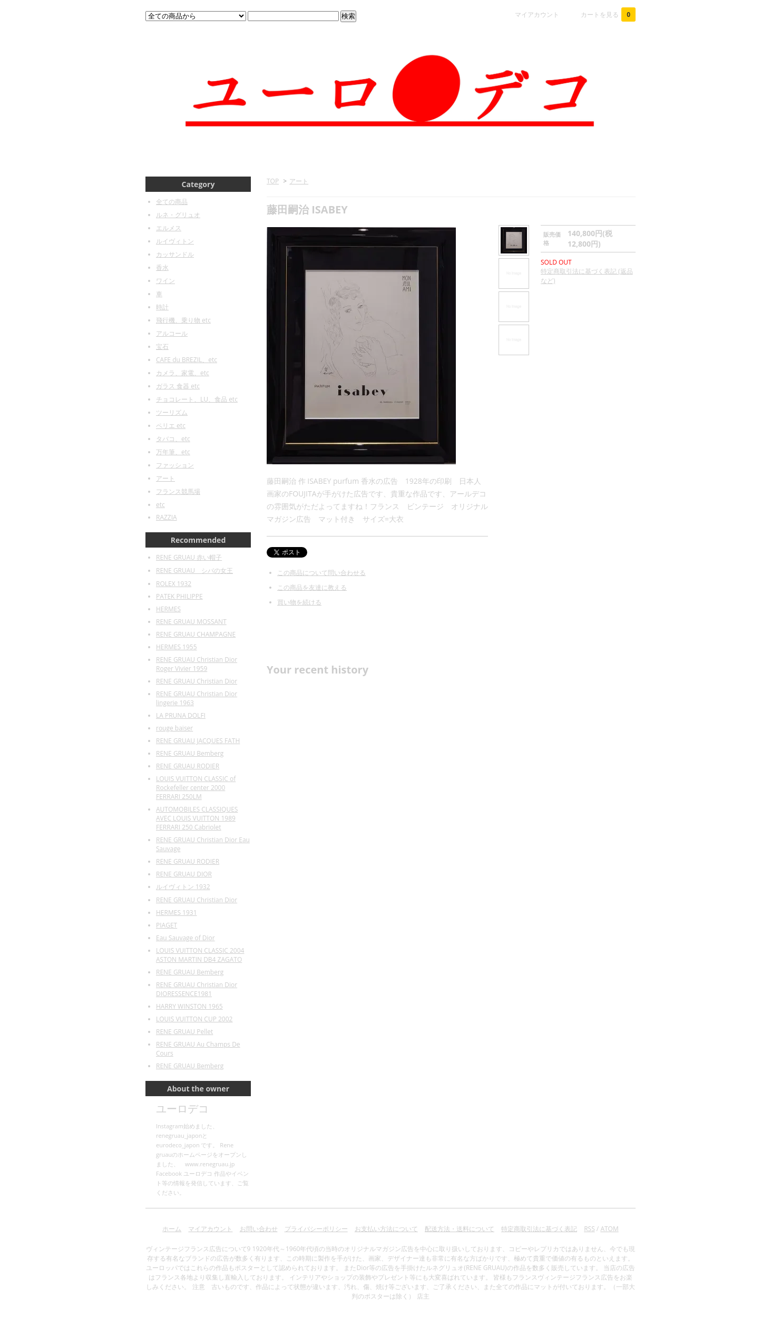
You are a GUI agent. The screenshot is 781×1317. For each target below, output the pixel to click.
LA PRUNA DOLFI (181, 715)
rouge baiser (174, 728)
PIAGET (166, 925)
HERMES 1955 (176, 646)
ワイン (165, 280)
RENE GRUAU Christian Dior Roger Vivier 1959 (196, 664)
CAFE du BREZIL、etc (186, 359)
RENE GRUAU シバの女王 (194, 570)
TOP (273, 181)
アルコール (172, 333)
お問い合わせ (259, 1228)
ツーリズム (172, 412)
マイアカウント (537, 14)
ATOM (609, 1228)
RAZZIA (166, 517)
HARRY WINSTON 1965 (189, 1006)
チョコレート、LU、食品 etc (197, 399)
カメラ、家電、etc (182, 372)
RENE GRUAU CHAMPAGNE (196, 634)
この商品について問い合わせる (321, 572)
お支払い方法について (386, 1228)
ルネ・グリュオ (178, 214)
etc (160, 504)
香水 (162, 267)
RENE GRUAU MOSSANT (191, 621)
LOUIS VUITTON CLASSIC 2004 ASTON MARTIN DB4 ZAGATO (200, 955)
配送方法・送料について (459, 1228)
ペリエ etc (171, 425)
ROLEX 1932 (173, 583)
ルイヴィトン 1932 (183, 886)
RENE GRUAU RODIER (187, 766)
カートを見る (608, 14)
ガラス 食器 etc (178, 386)
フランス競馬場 (178, 491)
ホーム (171, 1228)
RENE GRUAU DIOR (184, 874)
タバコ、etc (173, 438)
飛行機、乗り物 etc (183, 320)
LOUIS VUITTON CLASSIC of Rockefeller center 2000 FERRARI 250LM (196, 787)
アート (298, 181)
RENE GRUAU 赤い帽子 (189, 557)
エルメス (168, 227)
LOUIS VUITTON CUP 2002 (194, 1018)
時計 (162, 307)
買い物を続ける (299, 602)
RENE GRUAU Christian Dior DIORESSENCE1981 (196, 989)
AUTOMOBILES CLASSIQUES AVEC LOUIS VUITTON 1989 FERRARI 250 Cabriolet (197, 818)
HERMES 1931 (176, 912)
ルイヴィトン (175, 241)
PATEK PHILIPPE (179, 596)
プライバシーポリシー (316, 1228)
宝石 (162, 346)
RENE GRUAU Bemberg (189, 753)
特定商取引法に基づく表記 (539, 1228)
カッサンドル (175, 254)
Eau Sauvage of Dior (185, 937)
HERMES (168, 608)
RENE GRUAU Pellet (184, 1031)
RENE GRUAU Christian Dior (196, 681)
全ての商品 (172, 201)
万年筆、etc (173, 451)
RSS (589, 1228)
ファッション (175, 465)
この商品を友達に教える (312, 587)
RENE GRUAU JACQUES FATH (198, 740)
